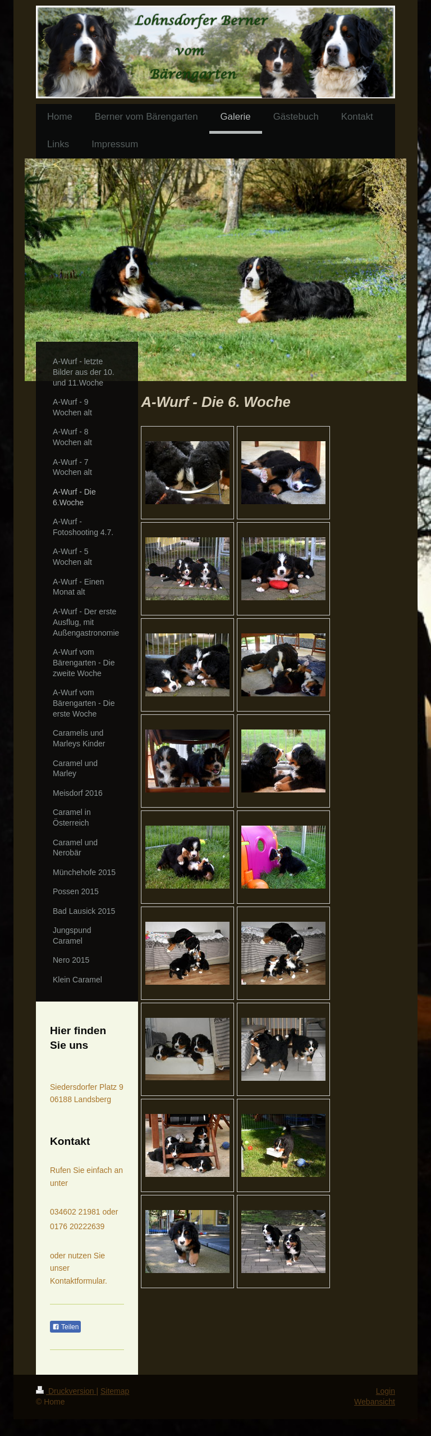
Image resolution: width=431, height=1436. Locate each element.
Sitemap (114, 1391)
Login (385, 1391)
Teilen (65, 1327)
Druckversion (66, 1391)
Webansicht (374, 1401)
